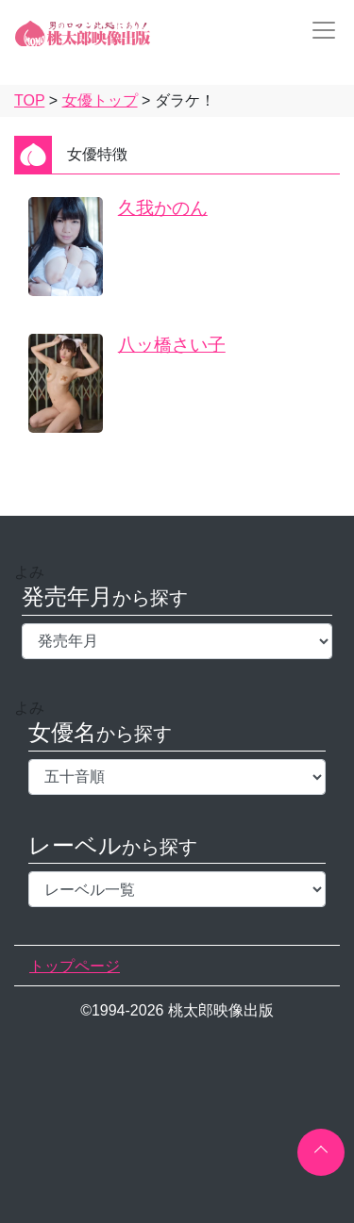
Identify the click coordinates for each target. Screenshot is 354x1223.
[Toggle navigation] (318, 30)
